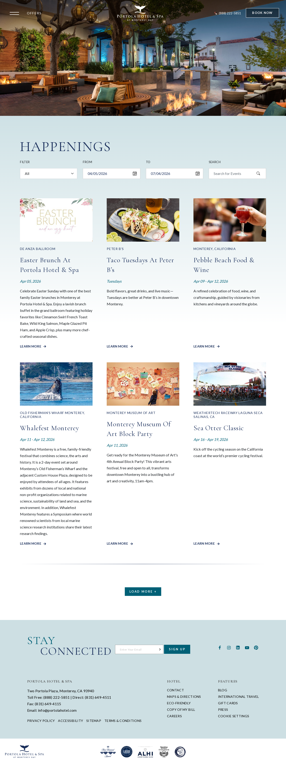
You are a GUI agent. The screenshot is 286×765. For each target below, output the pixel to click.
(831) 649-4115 (48, 704)
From (87, 162)
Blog (222, 690)
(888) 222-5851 (56, 697)
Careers (174, 716)
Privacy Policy (41, 720)
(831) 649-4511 (98, 697)
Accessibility (70, 720)
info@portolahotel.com (57, 710)
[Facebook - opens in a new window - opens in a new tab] (220, 647)
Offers (34, 13)
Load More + (143, 591)
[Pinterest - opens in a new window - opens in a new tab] (256, 647)
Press (223, 709)
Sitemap (93, 720)
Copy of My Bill (181, 709)
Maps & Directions (184, 697)
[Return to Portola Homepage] (140, 13)
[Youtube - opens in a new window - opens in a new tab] (247, 647)
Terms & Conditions (122, 720)
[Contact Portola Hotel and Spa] (227, 13)
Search (215, 162)
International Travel (238, 697)
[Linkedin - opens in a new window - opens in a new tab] (238, 647)
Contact (175, 690)
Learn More (31, 346)
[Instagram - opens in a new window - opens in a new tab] (229, 647)
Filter (25, 162)
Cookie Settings (233, 716)
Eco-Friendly (179, 703)
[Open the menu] (15, 12)
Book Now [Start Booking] (262, 13)
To (148, 162)
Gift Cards (228, 703)
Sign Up (177, 649)
